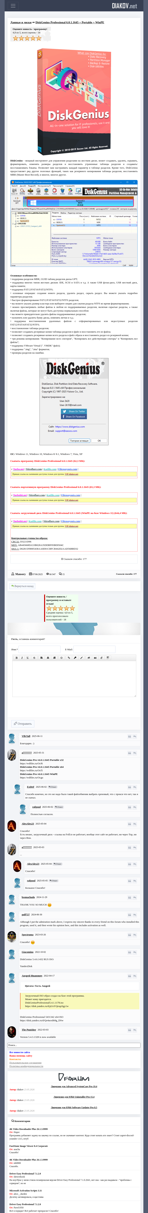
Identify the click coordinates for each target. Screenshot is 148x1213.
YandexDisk (26, 966)
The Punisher (29, 1029)
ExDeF (30, 786)
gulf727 (26, 914)
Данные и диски (21, 22)
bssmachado (28, 897)
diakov (124, 6)
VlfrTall (26, 736)
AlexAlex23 (28, 823)
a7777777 (27, 752)
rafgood (36, 806)
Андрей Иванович (32, 975)
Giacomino (28, 951)
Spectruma (28, 934)
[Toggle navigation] (13, 6)
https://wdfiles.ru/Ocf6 (31, 763)
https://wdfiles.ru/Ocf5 (31, 770)
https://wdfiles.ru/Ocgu (31, 777)
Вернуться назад (22, 586)
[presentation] (40, 709)
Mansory (20, 574)
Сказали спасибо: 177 (75, 559)
